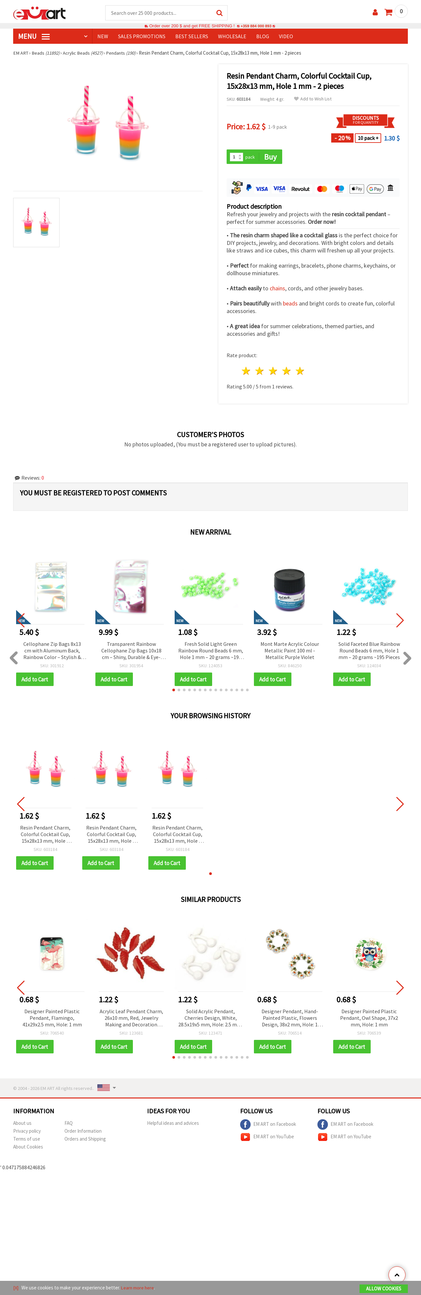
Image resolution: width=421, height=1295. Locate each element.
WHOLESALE (232, 36)
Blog (262, 36)
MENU (34, 36)
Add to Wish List (313, 99)
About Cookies (28, 1148)
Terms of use (26, 1140)
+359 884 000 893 (255, 26)
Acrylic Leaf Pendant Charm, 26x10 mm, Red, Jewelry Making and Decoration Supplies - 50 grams (131, 1019)
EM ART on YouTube (267, 1138)
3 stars (273, 372)
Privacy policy (27, 1132)
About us (22, 1125)
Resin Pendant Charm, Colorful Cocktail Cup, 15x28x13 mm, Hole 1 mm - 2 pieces (45, 835)
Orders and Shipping (85, 1140)
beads (290, 304)
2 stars (260, 372)
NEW (102, 36)
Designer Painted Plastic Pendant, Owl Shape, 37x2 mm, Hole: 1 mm (369, 1019)
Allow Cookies (383, 1289)
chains (277, 289)
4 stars (286, 372)
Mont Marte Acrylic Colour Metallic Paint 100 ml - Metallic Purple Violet (289, 651)
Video (286, 36)
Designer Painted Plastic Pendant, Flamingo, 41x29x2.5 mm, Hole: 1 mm (52, 1019)
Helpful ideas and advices (173, 1125)
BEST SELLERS (191, 36)
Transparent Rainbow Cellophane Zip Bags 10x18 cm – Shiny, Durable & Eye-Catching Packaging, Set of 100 (131, 651)
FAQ (68, 1125)
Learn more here (138, 1288)
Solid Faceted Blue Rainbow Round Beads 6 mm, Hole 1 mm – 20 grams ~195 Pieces (369, 651)
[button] (173, 691)
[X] (16, 1288)
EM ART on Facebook (268, 1126)
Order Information (83, 1132)
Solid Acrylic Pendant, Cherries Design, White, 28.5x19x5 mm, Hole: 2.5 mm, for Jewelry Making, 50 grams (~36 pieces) (210, 1019)
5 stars (300, 372)
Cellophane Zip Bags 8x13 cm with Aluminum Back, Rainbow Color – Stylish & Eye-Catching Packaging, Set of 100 (52, 651)
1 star (246, 372)
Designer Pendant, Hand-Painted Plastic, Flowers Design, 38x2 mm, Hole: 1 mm (289, 1019)
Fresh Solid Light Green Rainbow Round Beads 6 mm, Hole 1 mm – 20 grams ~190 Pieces (210, 651)
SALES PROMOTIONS (141, 36)
